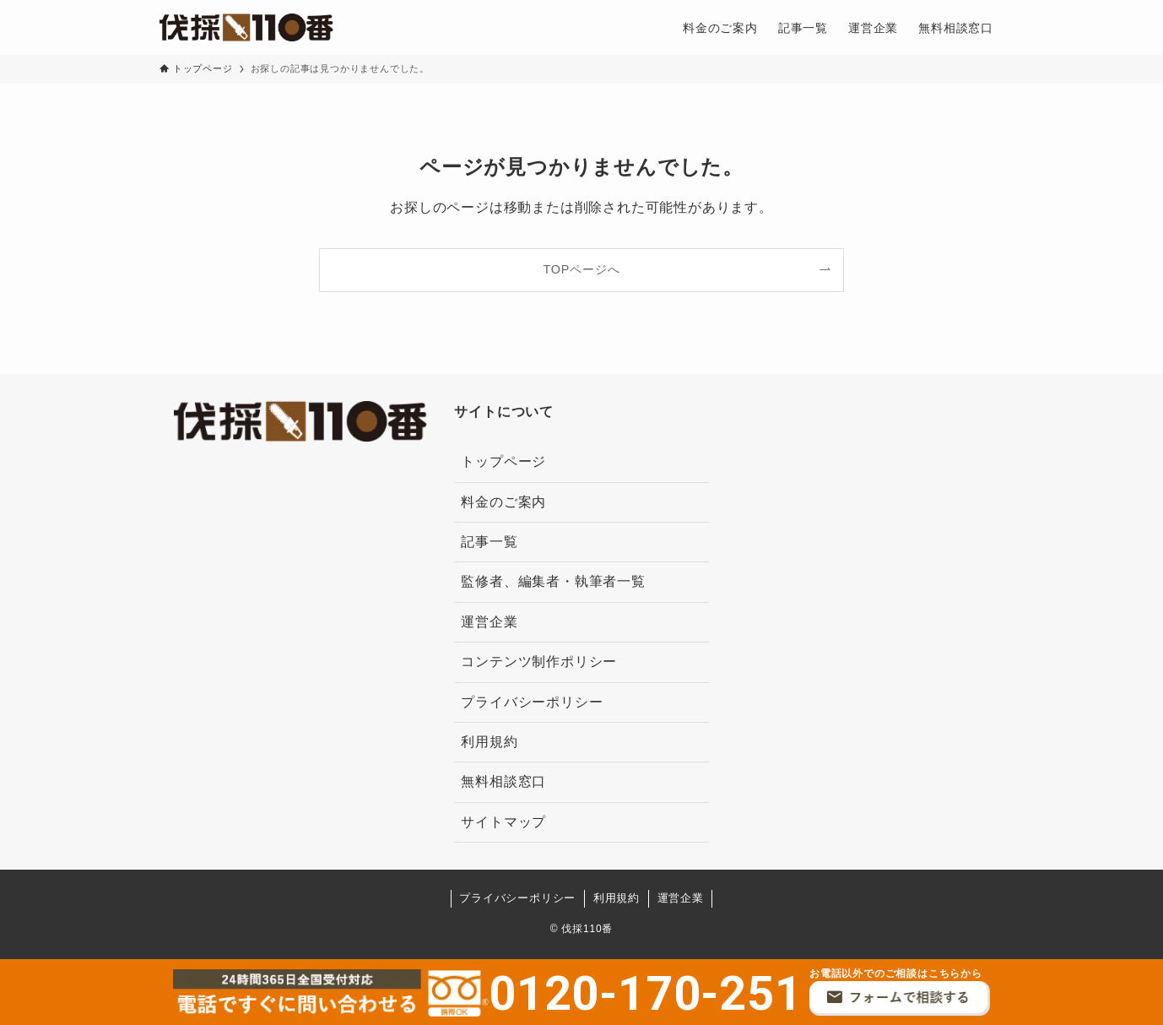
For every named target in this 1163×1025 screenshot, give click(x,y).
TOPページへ (582, 269)
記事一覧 (489, 541)
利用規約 (489, 742)
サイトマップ (503, 822)
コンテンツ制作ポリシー (539, 661)
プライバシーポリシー (532, 702)
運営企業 (489, 622)
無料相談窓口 (503, 781)
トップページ (503, 461)
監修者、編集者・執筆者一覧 (553, 581)
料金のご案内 (503, 502)
